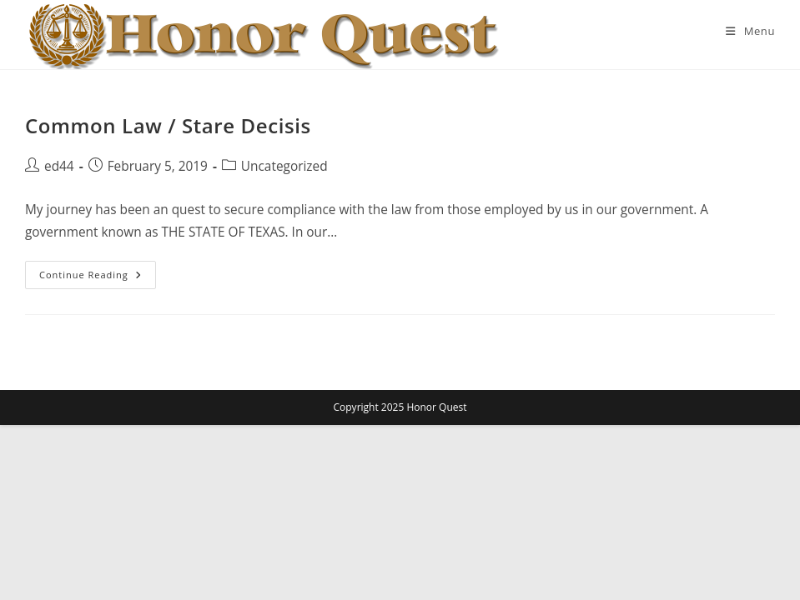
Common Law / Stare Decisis (168, 125)
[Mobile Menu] (750, 30)
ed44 (59, 166)
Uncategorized (284, 166)
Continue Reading (97, 278)
